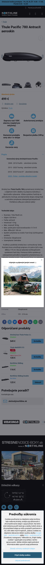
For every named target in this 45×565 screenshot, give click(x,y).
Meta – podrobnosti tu (32, 535)
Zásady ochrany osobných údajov (22, 549)
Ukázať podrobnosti (22, 560)
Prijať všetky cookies (22, 555)
